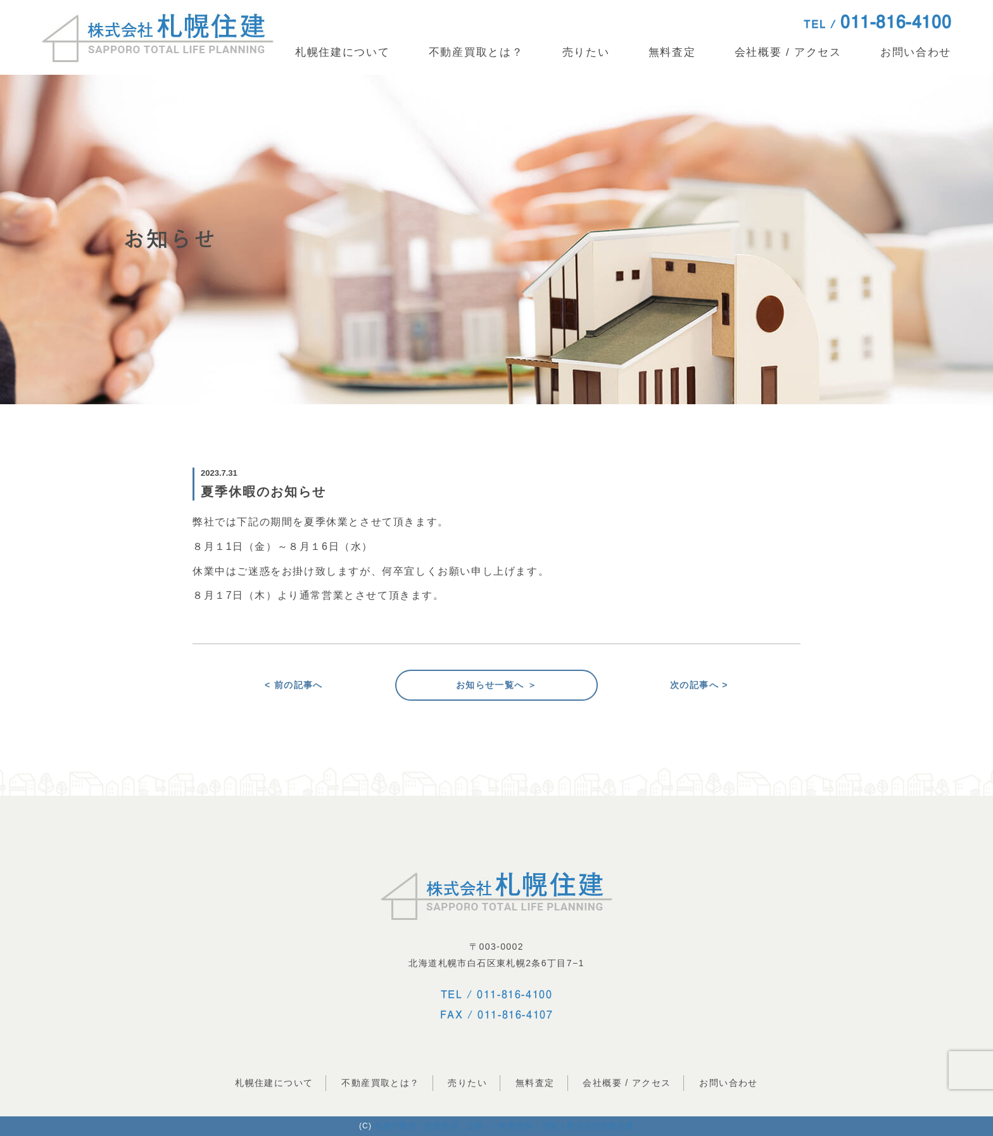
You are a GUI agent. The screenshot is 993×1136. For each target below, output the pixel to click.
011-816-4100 (514, 994)
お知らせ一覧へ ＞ (497, 685)
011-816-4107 (515, 1014)
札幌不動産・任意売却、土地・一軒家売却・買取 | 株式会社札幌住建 (504, 1125)
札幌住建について (342, 52)
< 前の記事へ (294, 685)
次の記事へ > (699, 685)
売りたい (586, 52)
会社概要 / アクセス (788, 52)
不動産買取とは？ (476, 52)
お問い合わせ (915, 52)
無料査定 (672, 52)
